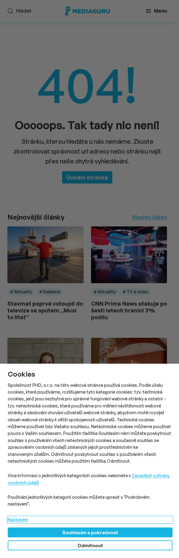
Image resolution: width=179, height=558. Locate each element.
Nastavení (18, 519)
